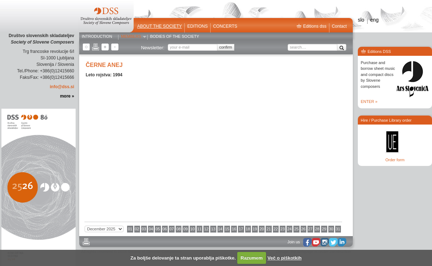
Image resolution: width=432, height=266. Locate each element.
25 (296, 229)
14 (220, 229)
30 (331, 229)
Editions (197, 26)
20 (262, 229)
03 (144, 229)
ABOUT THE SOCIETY (159, 26)
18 (248, 229)
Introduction (97, 37)
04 (151, 229)
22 (276, 229)
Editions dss (311, 26)
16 (234, 229)
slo (361, 20)
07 (172, 229)
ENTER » (369, 101)
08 (178, 229)
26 (303, 229)
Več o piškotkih (284, 258)
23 (282, 229)
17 (241, 229)
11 (199, 229)
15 (227, 229)
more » (67, 96)
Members (131, 37)
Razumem (251, 258)
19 (255, 229)
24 (289, 229)
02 (137, 229)
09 (185, 229)
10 (192, 229)
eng (374, 20)
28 (317, 229)
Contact (339, 26)
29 (324, 229)
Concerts (225, 26)
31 (338, 229)
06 (165, 229)
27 (310, 229)
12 (206, 229)
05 (158, 229)
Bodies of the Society (174, 37)
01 (130, 229)
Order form (394, 160)
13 (213, 229)
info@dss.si (62, 86)
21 (268, 229)
